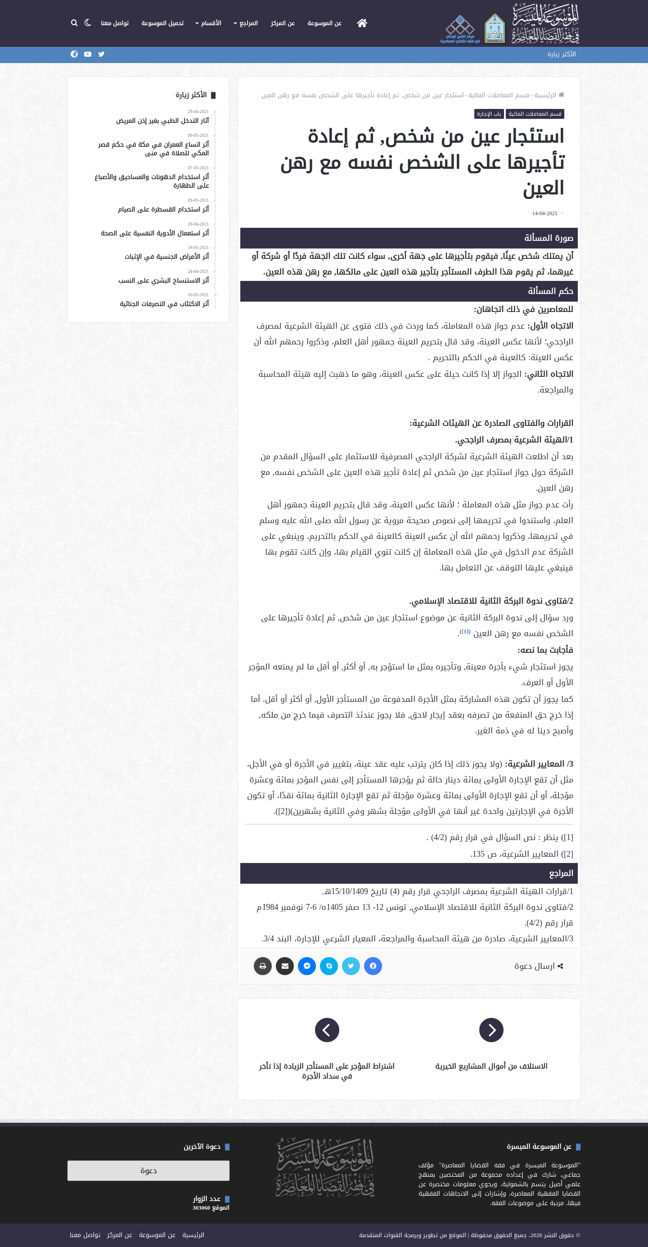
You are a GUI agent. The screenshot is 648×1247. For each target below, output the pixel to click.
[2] (283, 811)
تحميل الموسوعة (162, 23)
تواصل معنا (115, 23)
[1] (465, 631)
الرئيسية (549, 95)
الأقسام (211, 23)
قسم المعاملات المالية (498, 95)
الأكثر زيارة (562, 54)
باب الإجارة (489, 114)
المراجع (248, 23)
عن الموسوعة (324, 23)
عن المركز (283, 23)
